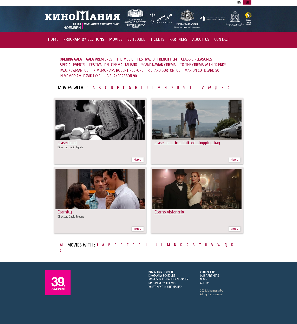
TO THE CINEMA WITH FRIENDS (203, 64)
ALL (62, 245)
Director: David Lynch (70, 147)
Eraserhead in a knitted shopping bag (187, 142)
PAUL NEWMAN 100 (74, 70)
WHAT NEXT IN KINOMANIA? (165, 287)
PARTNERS (178, 39)
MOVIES (116, 39)
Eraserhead (67, 142)
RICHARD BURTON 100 (164, 70)
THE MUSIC (125, 59)
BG (239, 2)
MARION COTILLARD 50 (202, 70)
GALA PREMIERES (99, 59)
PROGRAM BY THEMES (162, 283)
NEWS (203, 279)
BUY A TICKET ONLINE (161, 272)
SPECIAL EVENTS (72, 64)
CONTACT (222, 39)
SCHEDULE (136, 39)
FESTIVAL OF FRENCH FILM (157, 59)
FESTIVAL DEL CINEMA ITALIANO (113, 64)
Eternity (65, 212)
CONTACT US (208, 272)
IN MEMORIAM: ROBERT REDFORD (118, 70)
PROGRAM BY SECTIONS (83, 39)
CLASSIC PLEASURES (196, 59)
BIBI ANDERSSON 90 (122, 76)
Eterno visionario (169, 212)
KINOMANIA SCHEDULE (161, 276)
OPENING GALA (71, 59)
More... (137, 159)
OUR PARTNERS (209, 276)
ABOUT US (200, 39)
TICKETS (157, 39)
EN (247, 2)
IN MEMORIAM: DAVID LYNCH (81, 76)
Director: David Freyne (71, 216)
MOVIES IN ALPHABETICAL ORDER (168, 279)
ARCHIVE (205, 283)
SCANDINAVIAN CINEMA (158, 64)
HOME (53, 39)
